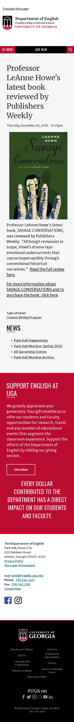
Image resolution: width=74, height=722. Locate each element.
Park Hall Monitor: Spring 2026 (38, 346)
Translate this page (15, 9)
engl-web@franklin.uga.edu (23, 575)
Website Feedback (21, 670)
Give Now (41, 49)
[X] (29, 697)
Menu (7, 49)
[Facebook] (23, 697)
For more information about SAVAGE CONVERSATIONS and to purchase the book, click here (35, 290)
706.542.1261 (25, 580)
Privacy (52, 663)
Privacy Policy (13, 561)
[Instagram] (34, 697)
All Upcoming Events (30, 352)
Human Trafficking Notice (52, 671)
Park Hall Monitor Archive (34, 357)
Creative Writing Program (24, 317)
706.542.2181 (20, 584)
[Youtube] (45, 697)
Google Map (12, 589)
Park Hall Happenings (31, 340)
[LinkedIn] (51, 697)
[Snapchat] (40, 697)
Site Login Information (19, 565)
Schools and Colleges (21, 649)
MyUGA (22, 655)
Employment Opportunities (52, 655)
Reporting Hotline (37, 676)
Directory (52, 649)
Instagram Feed (18, 600)
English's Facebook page (8, 600)
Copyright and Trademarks (22, 663)
